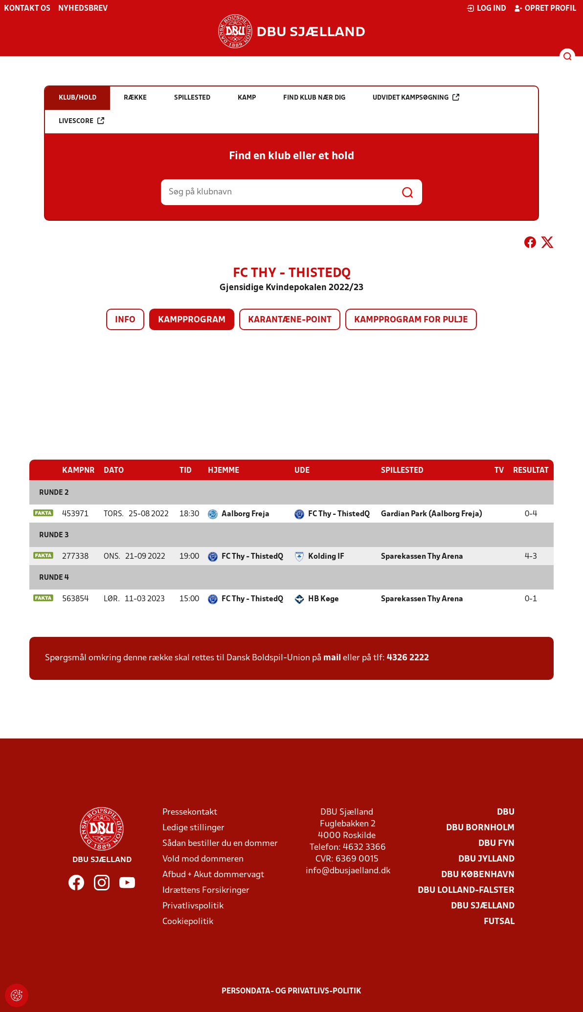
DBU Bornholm (480, 827)
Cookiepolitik (187, 921)
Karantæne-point (290, 320)
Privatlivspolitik (193, 906)
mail (332, 658)
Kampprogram (191, 320)
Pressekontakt (189, 812)
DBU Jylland (486, 859)
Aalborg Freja (245, 513)
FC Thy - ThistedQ (339, 513)
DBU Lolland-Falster (466, 890)
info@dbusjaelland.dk (348, 870)
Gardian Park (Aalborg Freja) (431, 513)
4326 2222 (408, 658)
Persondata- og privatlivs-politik (291, 991)
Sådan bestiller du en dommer (220, 843)
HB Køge (323, 598)
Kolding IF (326, 556)
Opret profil (545, 8)
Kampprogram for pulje (411, 320)
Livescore (81, 121)
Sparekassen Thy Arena (422, 556)
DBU (506, 812)
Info (125, 320)
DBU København (478, 874)
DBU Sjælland (483, 906)
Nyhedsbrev (83, 8)
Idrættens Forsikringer (205, 890)
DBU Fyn (496, 843)
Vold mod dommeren (203, 859)
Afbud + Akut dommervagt (213, 874)
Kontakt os (27, 8)
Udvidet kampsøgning (416, 97)
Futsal (499, 921)
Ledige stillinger (193, 827)
